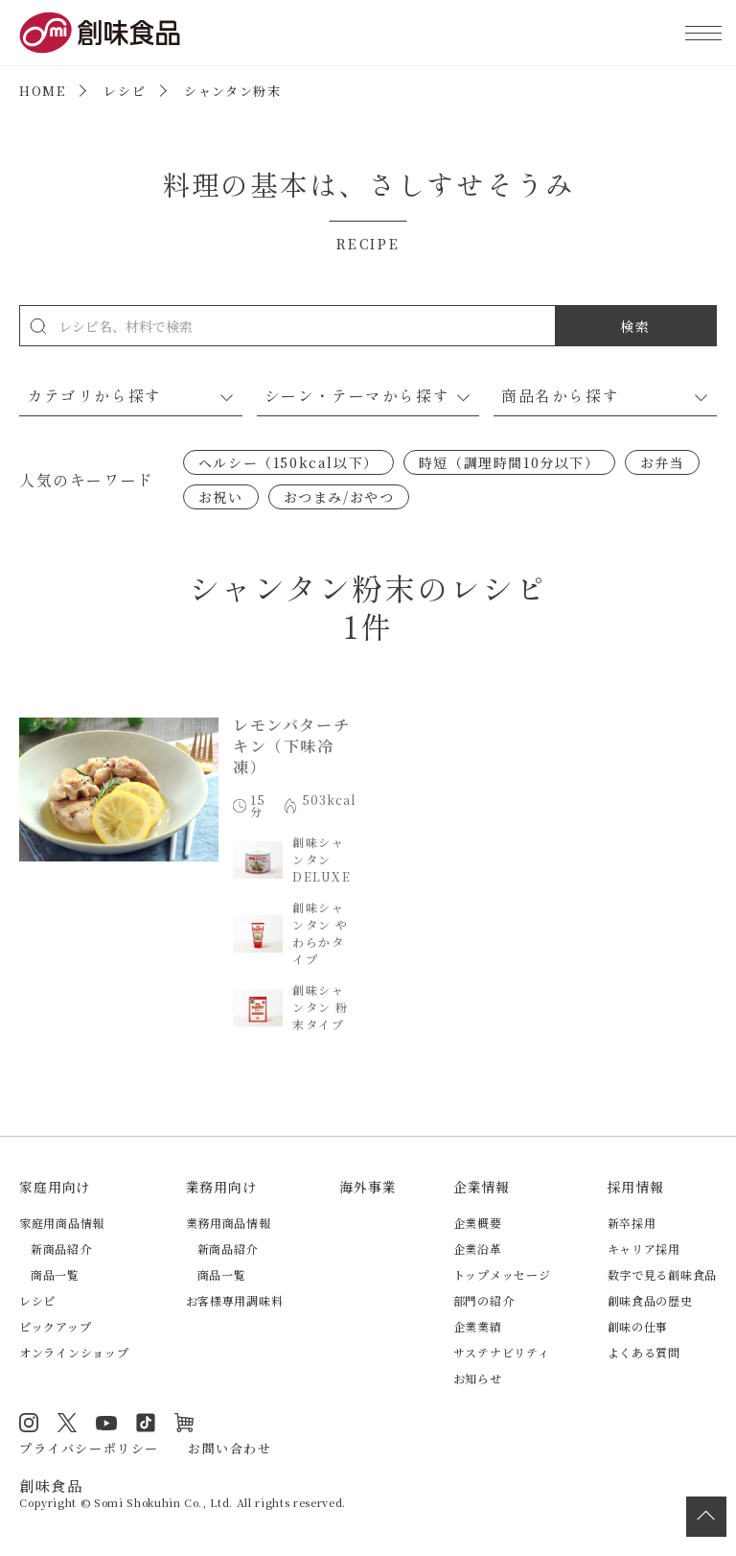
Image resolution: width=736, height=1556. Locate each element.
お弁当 (662, 462)
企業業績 (477, 1326)
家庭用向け (54, 1186)
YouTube (106, 1422)
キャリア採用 (644, 1248)
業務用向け (221, 1186)
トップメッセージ (502, 1274)
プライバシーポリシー (89, 1448)
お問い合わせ (230, 1448)
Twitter (67, 1422)
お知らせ (477, 1378)
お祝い (220, 497)
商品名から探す (560, 395)
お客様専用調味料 (235, 1300)
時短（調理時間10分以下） (509, 462)
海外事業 (367, 1186)
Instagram (28, 1422)
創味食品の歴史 (650, 1300)
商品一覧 (55, 1274)
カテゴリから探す (94, 395)
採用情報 (636, 1186)
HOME (42, 90)
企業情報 (481, 1186)
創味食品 (99, 33)
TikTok (145, 1422)
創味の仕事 (638, 1326)
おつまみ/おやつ (339, 497)
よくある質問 (644, 1352)
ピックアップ (55, 1326)
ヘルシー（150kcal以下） (288, 462)
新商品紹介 (61, 1248)
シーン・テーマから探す (357, 395)
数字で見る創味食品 (662, 1274)
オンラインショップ (73, 1352)
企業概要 (477, 1222)
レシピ (125, 90)
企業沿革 (477, 1248)
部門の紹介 (484, 1300)
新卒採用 (632, 1222)
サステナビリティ (501, 1352)
